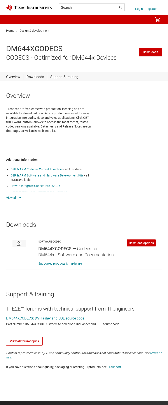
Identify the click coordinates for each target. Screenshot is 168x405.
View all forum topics (24, 341)
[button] (10, 19)
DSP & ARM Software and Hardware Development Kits (47, 175)
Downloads (150, 52)
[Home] (29, 8)
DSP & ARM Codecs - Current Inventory (36, 169)
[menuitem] (145, 19)
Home (10, 30)
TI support (114, 367)
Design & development (34, 30)
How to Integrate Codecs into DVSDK (35, 186)
